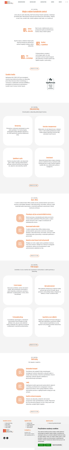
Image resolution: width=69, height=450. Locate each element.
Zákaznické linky (8, 425)
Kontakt (60, 2)
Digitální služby (33, 2)
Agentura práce (43, 2)
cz (65, 2)
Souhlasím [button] (41, 444)
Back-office (7, 426)
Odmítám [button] (48, 444)
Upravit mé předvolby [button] (57, 444)
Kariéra (52, 2)
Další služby (7, 429)
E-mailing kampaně (31, 426)
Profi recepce (8, 428)
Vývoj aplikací (30, 429)
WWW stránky (30, 428)
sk (67, 2)
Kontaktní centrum (21, 2)
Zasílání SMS (29, 425)
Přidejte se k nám (34, 69)
